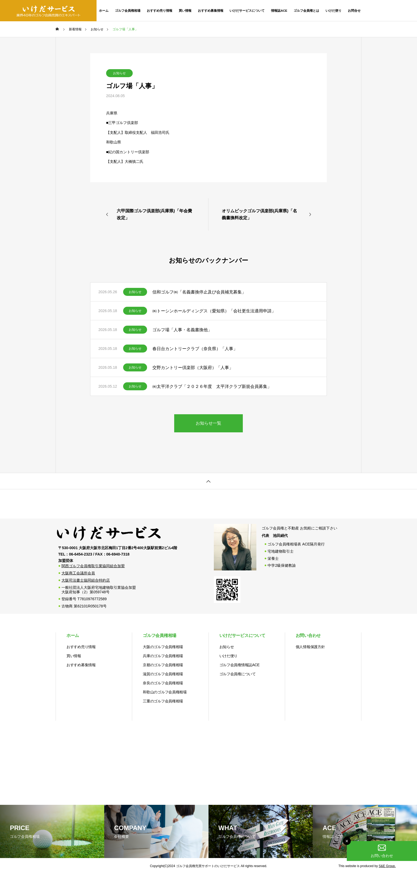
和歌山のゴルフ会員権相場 (165, 692)
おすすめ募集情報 (210, 10)
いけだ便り (333, 10)
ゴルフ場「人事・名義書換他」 (182, 330)
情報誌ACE (279, 10)
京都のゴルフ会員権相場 (163, 665)
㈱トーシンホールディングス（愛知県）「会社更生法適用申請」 (214, 311)
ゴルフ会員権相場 (127, 10)
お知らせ (119, 73)
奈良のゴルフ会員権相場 (163, 683)
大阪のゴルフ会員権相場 (163, 647)
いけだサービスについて (247, 10)
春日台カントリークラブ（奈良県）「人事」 (194, 348)
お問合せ (354, 10)
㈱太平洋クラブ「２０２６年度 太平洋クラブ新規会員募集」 (212, 386)
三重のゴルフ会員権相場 (163, 701)
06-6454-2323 (392, 10)
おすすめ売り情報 (159, 10)
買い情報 (185, 10)
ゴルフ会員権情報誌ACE (239, 665)
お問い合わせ (308, 635)
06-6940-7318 (118, 554)
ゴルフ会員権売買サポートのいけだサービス (208, 866)
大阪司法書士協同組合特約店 (85, 580)
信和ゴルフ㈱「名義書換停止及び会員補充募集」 (199, 292)
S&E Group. (387, 866)
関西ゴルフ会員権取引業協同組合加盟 (93, 566)
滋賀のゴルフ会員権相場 (163, 674)
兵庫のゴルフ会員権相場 (163, 656)
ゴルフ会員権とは (306, 10)
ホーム (104, 10)
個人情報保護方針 (310, 647)
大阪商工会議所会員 (78, 573)
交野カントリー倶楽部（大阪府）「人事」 (192, 367)
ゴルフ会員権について (237, 674)
